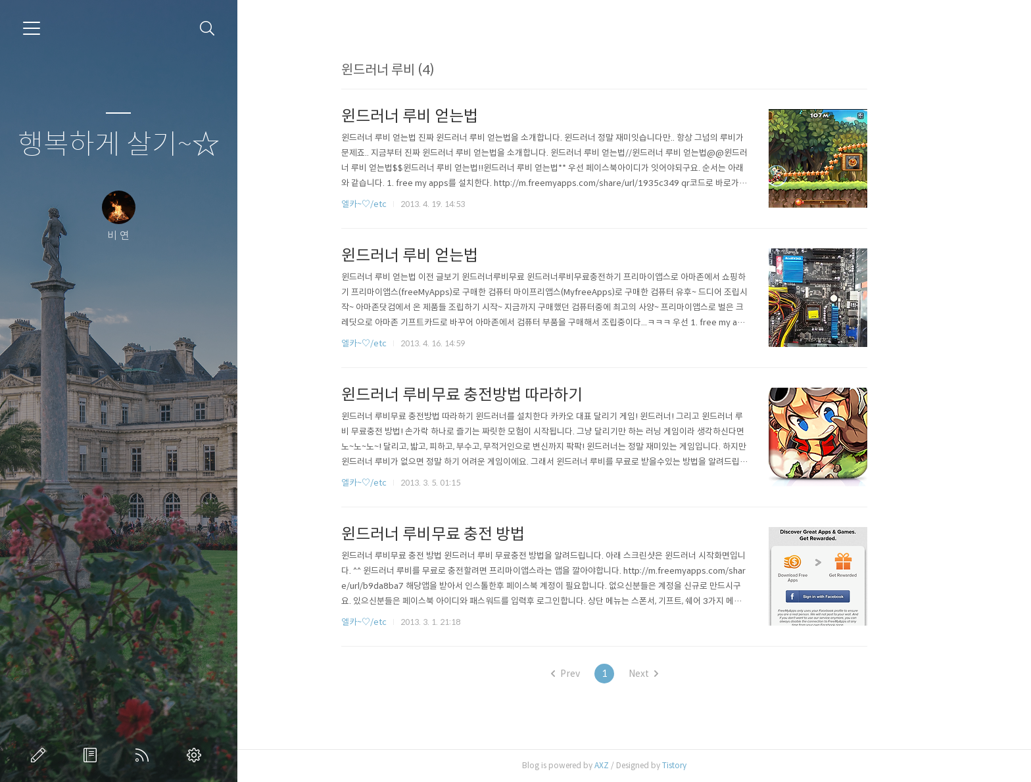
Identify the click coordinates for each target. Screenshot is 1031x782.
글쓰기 (41, 755)
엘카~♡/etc (393, 204)
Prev (595, 673)
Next (673, 673)
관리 (196, 755)
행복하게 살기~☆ (119, 145)
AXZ (631, 765)
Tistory (704, 765)
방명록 (92, 755)
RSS (144, 755)
